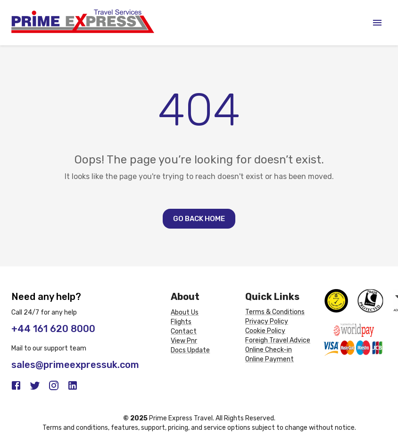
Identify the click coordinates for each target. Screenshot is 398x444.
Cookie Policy (265, 331)
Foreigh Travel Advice (277, 340)
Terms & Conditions (275, 312)
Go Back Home (199, 219)
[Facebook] (16, 385)
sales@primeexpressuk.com (75, 364)
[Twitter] (34, 385)
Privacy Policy (266, 321)
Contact (184, 331)
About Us (185, 312)
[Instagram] (53, 385)
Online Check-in (268, 350)
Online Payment (269, 359)
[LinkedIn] (72, 385)
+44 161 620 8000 (53, 328)
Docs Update (190, 350)
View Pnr (184, 341)
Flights (181, 322)
